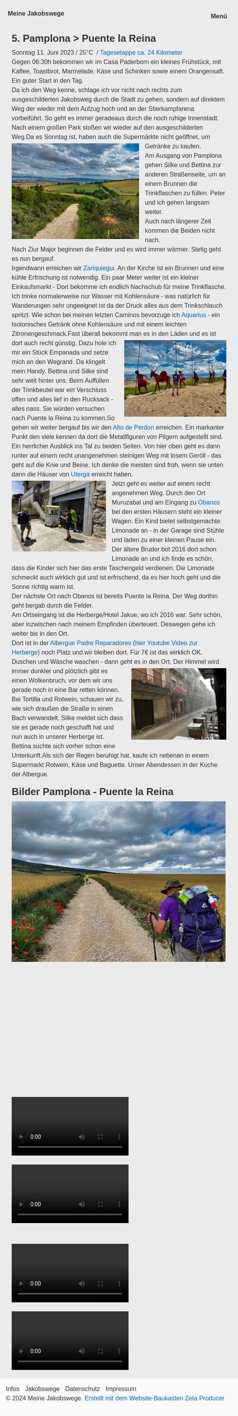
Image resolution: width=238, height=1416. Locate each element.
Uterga (80, 474)
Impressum (121, 1389)
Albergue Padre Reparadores (90, 643)
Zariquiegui (98, 268)
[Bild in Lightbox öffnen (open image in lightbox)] (119, 881)
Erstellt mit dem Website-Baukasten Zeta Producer (154, 1398)
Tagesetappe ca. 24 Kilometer (141, 52)
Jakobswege (42, 1389)
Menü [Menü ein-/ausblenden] (219, 16)
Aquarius (194, 315)
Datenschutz (82, 1389)
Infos (12, 1389)
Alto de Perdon (132, 427)
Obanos (209, 502)
